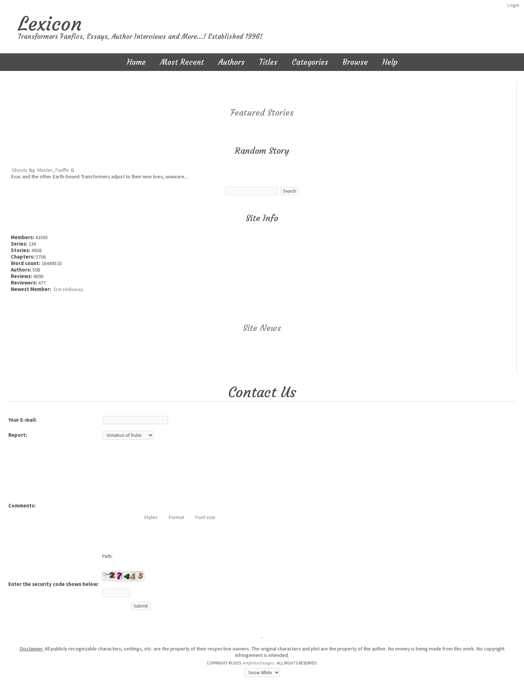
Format (176, 517)
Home (136, 62)
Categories (310, 62)
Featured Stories (262, 112)
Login (513, 5)
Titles (268, 62)
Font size (205, 517)
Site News (262, 328)
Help (390, 62)
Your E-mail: (22, 420)
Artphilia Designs (258, 663)
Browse (355, 62)
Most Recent (182, 62)
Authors (231, 62)
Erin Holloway (68, 289)
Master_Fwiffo (53, 170)
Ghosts (19, 170)
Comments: (22, 505)
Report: (17, 435)
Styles (151, 517)
